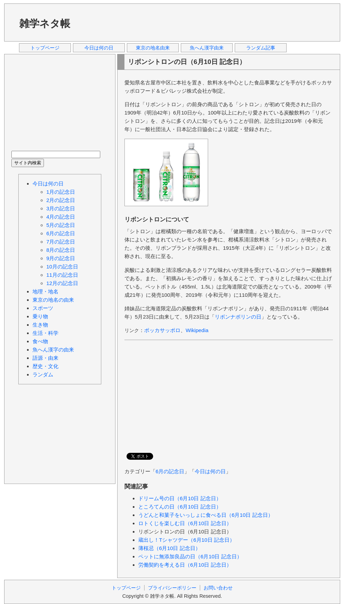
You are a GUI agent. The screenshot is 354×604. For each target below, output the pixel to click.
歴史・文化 (45, 366)
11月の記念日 (62, 275)
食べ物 (40, 341)
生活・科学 (45, 333)
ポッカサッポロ (162, 330)
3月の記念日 (60, 208)
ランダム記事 (260, 48)
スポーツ (42, 308)
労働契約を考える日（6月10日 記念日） (185, 565)
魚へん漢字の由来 (53, 350)
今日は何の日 (98, 48)
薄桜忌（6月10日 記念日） (169, 548)
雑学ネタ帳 (44, 23)
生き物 (40, 325)
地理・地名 (45, 291)
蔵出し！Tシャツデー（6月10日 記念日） (186, 540)
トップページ (44, 48)
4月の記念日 (60, 217)
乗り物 (40, 316)
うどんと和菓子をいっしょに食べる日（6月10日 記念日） (205, 515)
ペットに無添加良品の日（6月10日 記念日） (190, 556)
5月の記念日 (60, 225)
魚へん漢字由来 (207, 48)
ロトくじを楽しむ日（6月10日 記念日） (185, 523)
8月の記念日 (60, 250)
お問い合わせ (218, 588)
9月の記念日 (60, 258)
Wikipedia (197, 330)
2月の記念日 (60, 200)
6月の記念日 (170, 471)
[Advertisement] (208, 22)
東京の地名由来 (153, 48)
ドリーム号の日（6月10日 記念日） (179, 498)
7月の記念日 (60, 242)
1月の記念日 (60, 192)
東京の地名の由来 (53, 300)
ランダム (42, 374)
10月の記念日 (62, 266)
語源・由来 (45, 358)
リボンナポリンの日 (238, 317)
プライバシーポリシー (172, 588)
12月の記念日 (62, 283)
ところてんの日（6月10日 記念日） (179, 507)
